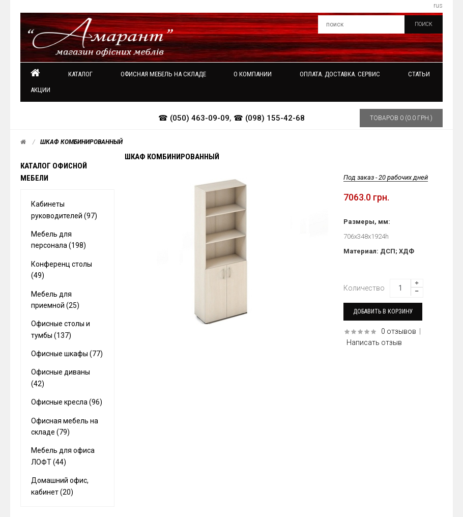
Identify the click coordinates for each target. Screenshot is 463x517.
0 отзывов (398, 331)
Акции (40, 90)
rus (438, 5)
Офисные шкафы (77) (67, 354)
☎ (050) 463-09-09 (193, 118)
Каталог (80, 74)
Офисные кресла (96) (66, 402)
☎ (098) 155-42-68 (269, 118)
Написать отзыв (374, 342)
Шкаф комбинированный (81, 142)
